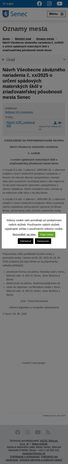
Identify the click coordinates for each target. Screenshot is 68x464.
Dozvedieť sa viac (24, 234)
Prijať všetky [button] (46, 234)
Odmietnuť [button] (25, 241)
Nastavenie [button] (43, 241)
